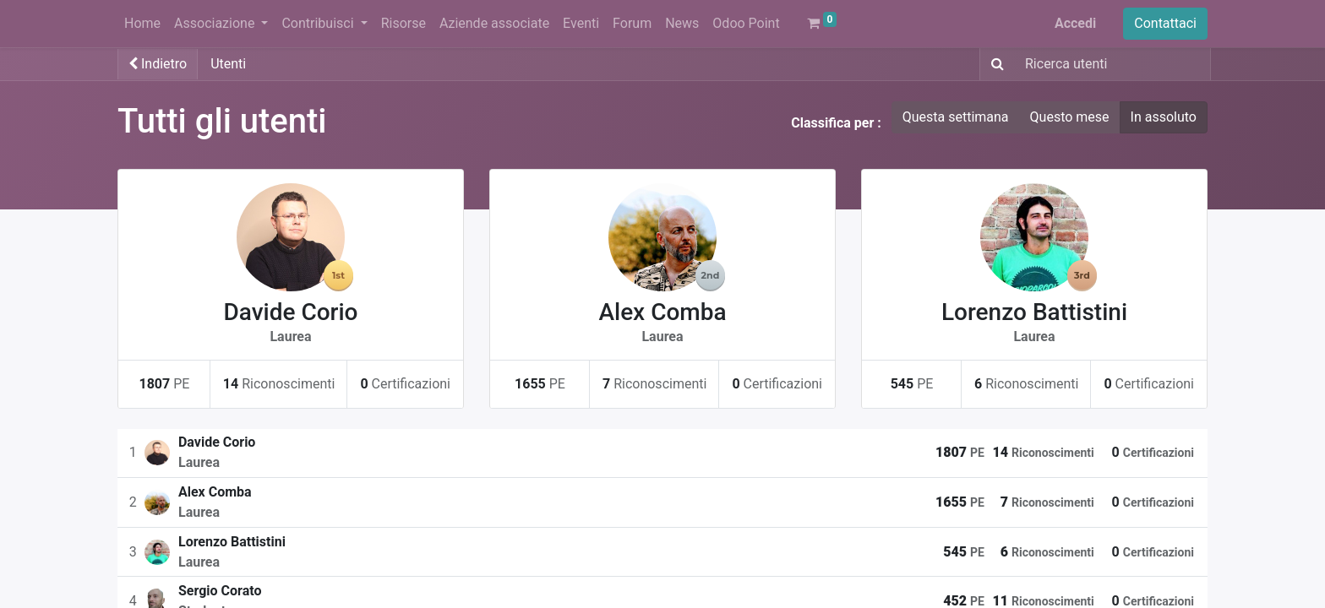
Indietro (157, 64)
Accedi (1075, 23)
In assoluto (1164, 117)
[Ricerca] (994, 64)
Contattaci (1165, 23)
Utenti (228, 64)
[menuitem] (142, 24)
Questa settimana (955, 117)
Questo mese (1070, 117)
